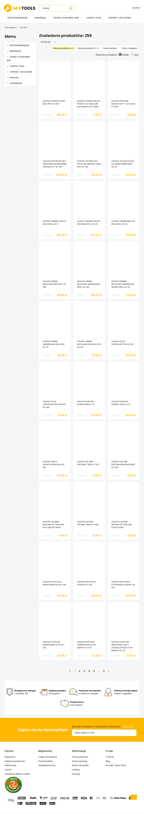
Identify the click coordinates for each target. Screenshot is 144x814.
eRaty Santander (80, 765)
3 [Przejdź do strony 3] (84, 671)
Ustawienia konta (46, 765)
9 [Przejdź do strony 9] (103, 671)
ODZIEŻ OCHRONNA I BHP (18, 59)
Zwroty (8, 770)
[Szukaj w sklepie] (58, 8)
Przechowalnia (45, 761)
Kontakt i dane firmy (116, 765)
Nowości (14, 77)
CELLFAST (47, 115)
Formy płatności (80, 757)
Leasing (75, 770)
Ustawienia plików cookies (17, 774)
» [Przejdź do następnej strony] (108, 671)
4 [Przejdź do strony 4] (89, 671)
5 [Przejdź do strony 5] (94, 671)
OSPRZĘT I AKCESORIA (21, 72)
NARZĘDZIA (15, 51)
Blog (108, 761)
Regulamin (10, 757)
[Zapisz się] (128, 727)
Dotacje (76, 774)
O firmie (110, 757)
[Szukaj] (71, 8)
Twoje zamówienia (47, 757)
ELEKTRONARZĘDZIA (19, 45)
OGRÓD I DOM (17, 66)
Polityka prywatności (15, 761)
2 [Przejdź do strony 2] (79, 671)
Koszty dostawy (79, 761)
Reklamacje (10, 765)
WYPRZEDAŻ (16, 83)
